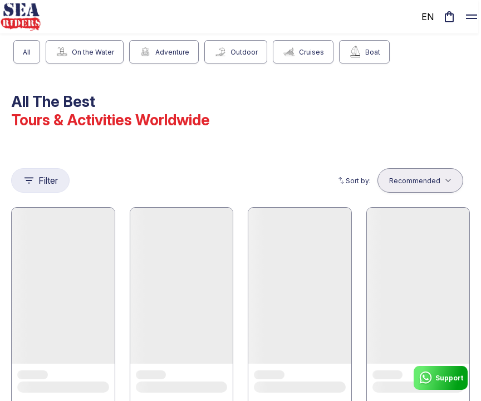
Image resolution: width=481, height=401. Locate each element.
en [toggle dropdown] (427, 16)
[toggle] (471, 16)
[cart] (449, 16)
